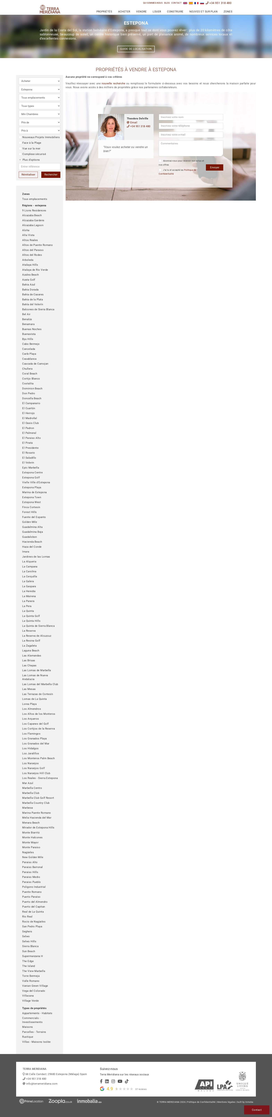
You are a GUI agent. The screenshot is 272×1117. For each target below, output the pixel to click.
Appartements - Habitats (37, 1013)
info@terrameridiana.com (41, 1083)
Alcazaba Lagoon (32, 225)
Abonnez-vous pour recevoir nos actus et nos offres (181, 162)
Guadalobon (29, 536)
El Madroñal (29, 418)
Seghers (27, 931)
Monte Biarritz (31, 832)
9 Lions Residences (34, 210)
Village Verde (30, 1000)
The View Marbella (33, 971)
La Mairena (29, 596)
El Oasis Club (30, 423)
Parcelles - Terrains (34, 1032)
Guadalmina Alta (32, 527)
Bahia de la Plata (32, 299)
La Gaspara (29, 586)
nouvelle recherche (113, 83)
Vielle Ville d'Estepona (36, 482)
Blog (167, 3)
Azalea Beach (30, 274)
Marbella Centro (32, 788)
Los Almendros (31, 708)
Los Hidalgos (30, 748)
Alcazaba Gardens (33, 220)
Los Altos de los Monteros (38, 713)
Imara (25, 551)
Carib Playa (29, 353)
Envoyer (214, 167)
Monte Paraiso (31, 847)
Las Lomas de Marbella (36, 670)
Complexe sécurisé (32, 154)
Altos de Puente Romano (37, 245)
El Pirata (27, 442)
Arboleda (27, 260)
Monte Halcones (32, 837)
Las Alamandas (31, 655)
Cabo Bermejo (31, 343)
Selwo (26, 936)
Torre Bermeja (31, 975)
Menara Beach (31, 822)
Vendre (141, 11)
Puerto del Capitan (33, 906)
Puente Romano (32, 891)
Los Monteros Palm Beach (38, 758)
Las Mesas (29, 689)
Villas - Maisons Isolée (36, 1041)
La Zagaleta (29, 645)
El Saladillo (29, 457)
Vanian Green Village (35, 985)
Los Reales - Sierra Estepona (40, 778)
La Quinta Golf (31, 616)
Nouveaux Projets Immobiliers (39, 137)
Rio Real (27, 916)
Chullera (27, 368)
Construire (175, 11)
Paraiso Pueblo (31, 882)
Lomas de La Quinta (34, 699)
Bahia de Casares (33, 294)
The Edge (28, 961)
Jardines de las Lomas (36, 556)
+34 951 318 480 (218, 3)
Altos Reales (30, 240)
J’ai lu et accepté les (177, 171)
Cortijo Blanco (31, 378)
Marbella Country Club (35, 802)
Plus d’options (29, 159)
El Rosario (28, 452)
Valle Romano (30, 981)
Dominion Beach (32, 388)
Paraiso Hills (30, 872)
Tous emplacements (34, 199)
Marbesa (27, 807)
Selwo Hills (29, 941)
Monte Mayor (30, 842)
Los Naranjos (30, 763)
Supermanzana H (32, 956)
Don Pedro (28, 393)
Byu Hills (27, 339)
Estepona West (31, 502)
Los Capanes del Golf (35, 723)
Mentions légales (226, 1102)
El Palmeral (29, 433)
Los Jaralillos (30, 753)
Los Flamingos (31, 733)
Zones (228, 11)
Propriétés (104, 11)
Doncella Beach (31, 398)
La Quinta (28, 611)
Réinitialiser (28, 174)
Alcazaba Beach (32, 215)
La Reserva (29, 630)
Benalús (27, 319)
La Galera (28, 581)
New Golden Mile (32, 857)
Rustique (27, 1036)
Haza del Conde (31, 546)
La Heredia (29, 591)
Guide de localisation (136, 48)
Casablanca (29, 358)
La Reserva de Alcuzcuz (36, 635)
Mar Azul (27, 783)
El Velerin (28, 462)
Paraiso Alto (29, 862)
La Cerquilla (29, 576)
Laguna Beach (30, 650)
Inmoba (249, 1102)
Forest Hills (29, 512)
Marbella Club (30, 793)
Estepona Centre (32, 472)
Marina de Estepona (34, 492)
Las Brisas (28, 660)
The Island (28, 966)
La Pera (26, 606)
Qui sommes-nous (153, 3)
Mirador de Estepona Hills (38, 827)
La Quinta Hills (31, 620)
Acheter (124, 11)
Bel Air (26, 314)
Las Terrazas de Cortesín (37, 694)
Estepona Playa (31, 487)
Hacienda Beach (32, 541)
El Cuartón (28, 408)
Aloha (25, 230)
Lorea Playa (29, 704)
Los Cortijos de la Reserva (38, 728)
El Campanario (31, 403)
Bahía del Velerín (32, 304)
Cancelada (28, 349)
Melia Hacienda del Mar (36, 817)
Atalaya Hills (30, 264)
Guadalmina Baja (32, 531)
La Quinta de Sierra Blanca (38, 625)
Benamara (28, 324)
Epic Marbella (30, 467)
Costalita (27, 383)
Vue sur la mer (29, 148)
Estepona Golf (31, 477)
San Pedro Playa (32, 926)
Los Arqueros (30, 718)
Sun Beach (28, 951)
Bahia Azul (28, 284)
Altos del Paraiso (33, 250)
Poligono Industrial (34, 886)
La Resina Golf (31, 640)
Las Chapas (29, 665)
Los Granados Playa (34, 738)
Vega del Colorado (33, 990)
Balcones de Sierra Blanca (38, 309)
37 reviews (141, 1089)
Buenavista (29, 334)
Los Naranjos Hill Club (36, 773)
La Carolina (29, 571)
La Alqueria (29, 561)
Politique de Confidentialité (201, 1102)
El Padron (28, 428)
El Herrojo (28, 413)
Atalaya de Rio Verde (35, 269)
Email (132, 122)
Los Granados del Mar (35, 743)
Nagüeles (28, 852)
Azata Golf (28, 279)
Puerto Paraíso (31, 896)
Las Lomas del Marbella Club (40, 684)
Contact (176, 3)
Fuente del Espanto (34, 517)
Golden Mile (29, 522)
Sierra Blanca (30, 946)
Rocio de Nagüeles (33, 921)
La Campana (29, 566)
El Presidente (30, 447)
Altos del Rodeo (32, 254)
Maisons (27, 1027)
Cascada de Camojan (35, 363)
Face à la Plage (30, 142)
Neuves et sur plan (203, 11)
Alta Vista (28, 235)
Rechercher (50, 174)
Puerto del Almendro (35, 901)
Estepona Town (31, 497)
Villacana (28, 995)
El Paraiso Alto (31, 438)
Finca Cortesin (31, 507)
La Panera (28, 601)
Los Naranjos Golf (33, 768)
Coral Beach (29, 373)
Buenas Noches (31, 329)
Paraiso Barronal (32, 867)
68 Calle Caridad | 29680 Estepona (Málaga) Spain (56, 1074)
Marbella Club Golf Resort (38, 797)
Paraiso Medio (31, 877)
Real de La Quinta (33, 911)
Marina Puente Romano (36, 812)
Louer (157, 11)
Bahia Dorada (30, 289)
